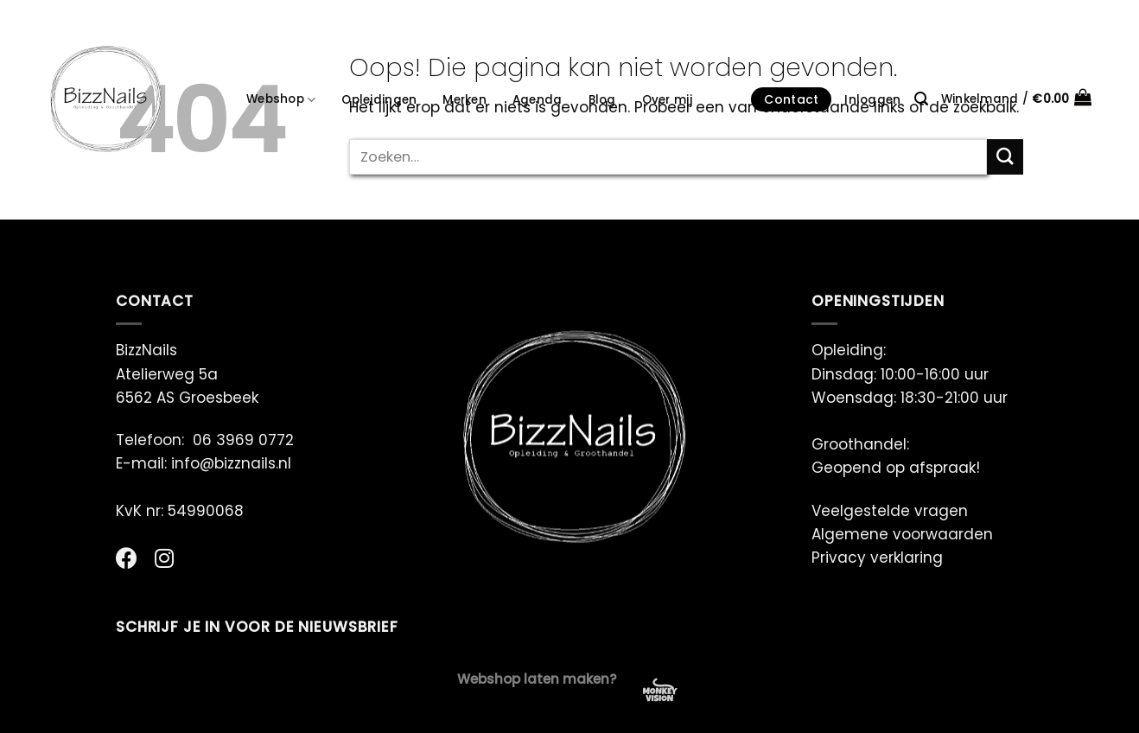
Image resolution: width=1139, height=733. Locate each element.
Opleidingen (379, 100)
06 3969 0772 (243, 440)
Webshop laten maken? (537, 679)
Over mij (667, 100)
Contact (791, 99)
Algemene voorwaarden (902, 534)
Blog (602, 100)
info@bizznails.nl (233, 463)
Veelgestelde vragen (889, 510)
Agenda (537, 100)
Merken (464, 100)
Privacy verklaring (877, 557)
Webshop (280, 99)
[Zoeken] (921, 99)
